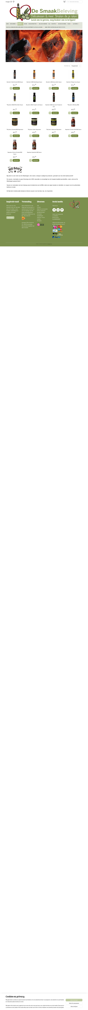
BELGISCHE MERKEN (43, 23)
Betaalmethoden (41, 212)
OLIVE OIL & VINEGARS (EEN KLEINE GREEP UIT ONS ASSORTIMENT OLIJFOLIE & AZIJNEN (25, 27)
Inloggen (9, 2)
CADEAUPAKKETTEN (33, 23)
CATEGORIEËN (13, 23)
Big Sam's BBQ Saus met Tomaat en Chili (53, 105)
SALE (49, 23)
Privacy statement (41, 210)
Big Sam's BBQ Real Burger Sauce (34, 82)
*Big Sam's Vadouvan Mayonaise (53, 129)
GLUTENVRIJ (76, 23)
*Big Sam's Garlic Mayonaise (34, 129)
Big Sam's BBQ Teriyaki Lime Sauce (34, 104)
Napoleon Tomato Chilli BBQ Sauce (73, 129)
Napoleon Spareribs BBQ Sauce (34, 152)
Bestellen (16, 88)
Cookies (39, 219)
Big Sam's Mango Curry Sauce (73, 82)
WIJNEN (25, 23)
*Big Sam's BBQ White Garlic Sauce (15, 104)
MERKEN (20, 23)
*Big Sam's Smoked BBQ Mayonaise (14, 129)
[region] (35, 1003)
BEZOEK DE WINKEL (62, 23)
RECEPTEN (54, 23)
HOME (7, 23)
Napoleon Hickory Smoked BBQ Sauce (14, 153)
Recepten (39, 220)
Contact (39, 207)
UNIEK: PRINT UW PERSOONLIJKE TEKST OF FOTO (55, 27)
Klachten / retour (41, 217)
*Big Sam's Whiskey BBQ (73, 104)
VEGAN (69, 23)
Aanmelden (10, 217)
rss (51, 243)
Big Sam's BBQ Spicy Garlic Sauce (53, 82)
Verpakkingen (40, 215)
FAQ (38, 205)
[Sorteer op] (75, 66)
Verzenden (39, 214)
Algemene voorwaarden (42, 209)
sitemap (49, 243)
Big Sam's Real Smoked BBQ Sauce (15, 82)
